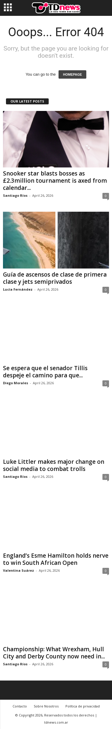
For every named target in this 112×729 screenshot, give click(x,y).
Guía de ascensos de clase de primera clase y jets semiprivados (55, 278)
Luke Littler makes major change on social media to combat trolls (53, 465)
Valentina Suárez (18, 570)
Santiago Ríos (15, 195)
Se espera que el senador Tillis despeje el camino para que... (45, 371)
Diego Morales (15, 383)
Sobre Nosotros (46, 706)
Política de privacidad (82, 706)
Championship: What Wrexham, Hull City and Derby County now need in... (54, 652)
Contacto (20, 706)
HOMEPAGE (72, 74)
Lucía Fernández (18, 289)
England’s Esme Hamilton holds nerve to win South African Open (55, 559)
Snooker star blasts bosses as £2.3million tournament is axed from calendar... (55, 181)
